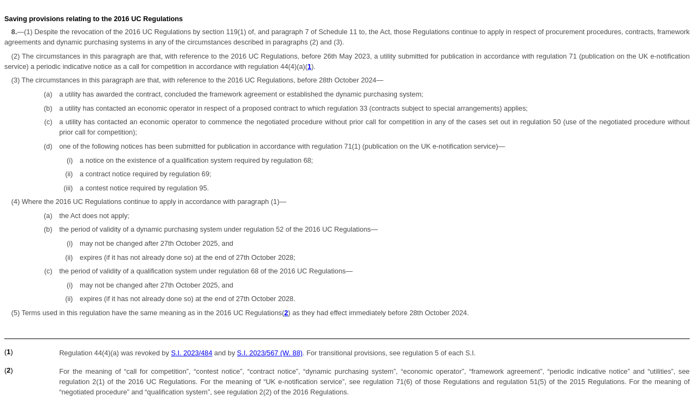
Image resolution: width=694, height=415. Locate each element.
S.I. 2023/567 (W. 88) (270, 353)
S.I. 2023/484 (191, 353)
